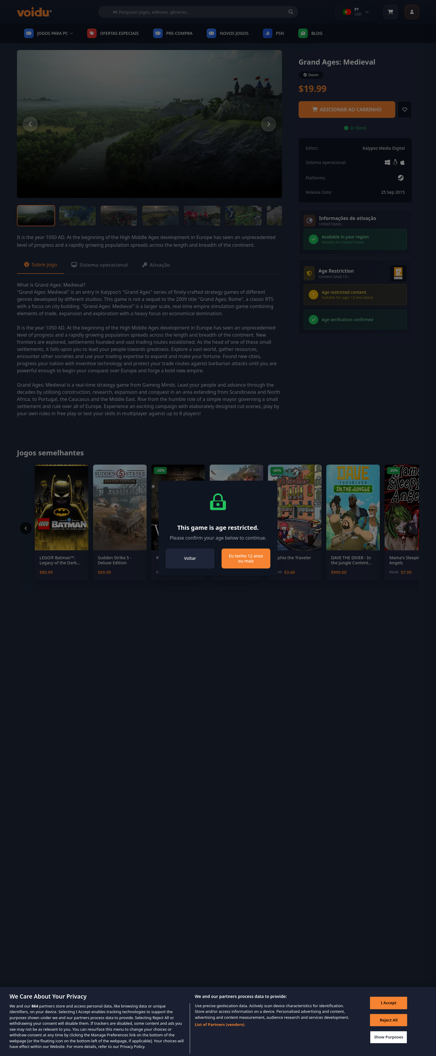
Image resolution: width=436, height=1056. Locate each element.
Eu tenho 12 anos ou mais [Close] (246, 558)
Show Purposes (387, 1046)
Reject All (387, 1028)
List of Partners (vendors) (219, 1032)
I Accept (387, 1011)
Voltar (190, 558)
